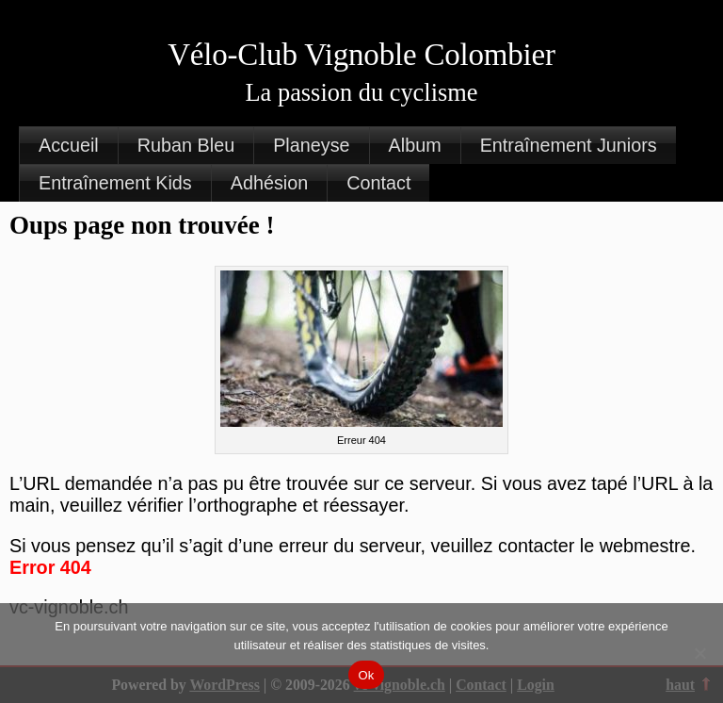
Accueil (69, 145)
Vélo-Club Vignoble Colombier (361, 55)
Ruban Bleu (185, 145)
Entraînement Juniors (568, 145)
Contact (378, 182)
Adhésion (270, 182)
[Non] (699, 653)
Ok (366, 675)
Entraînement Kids (115, 182)
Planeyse (311, 145)
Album (415, 145)
